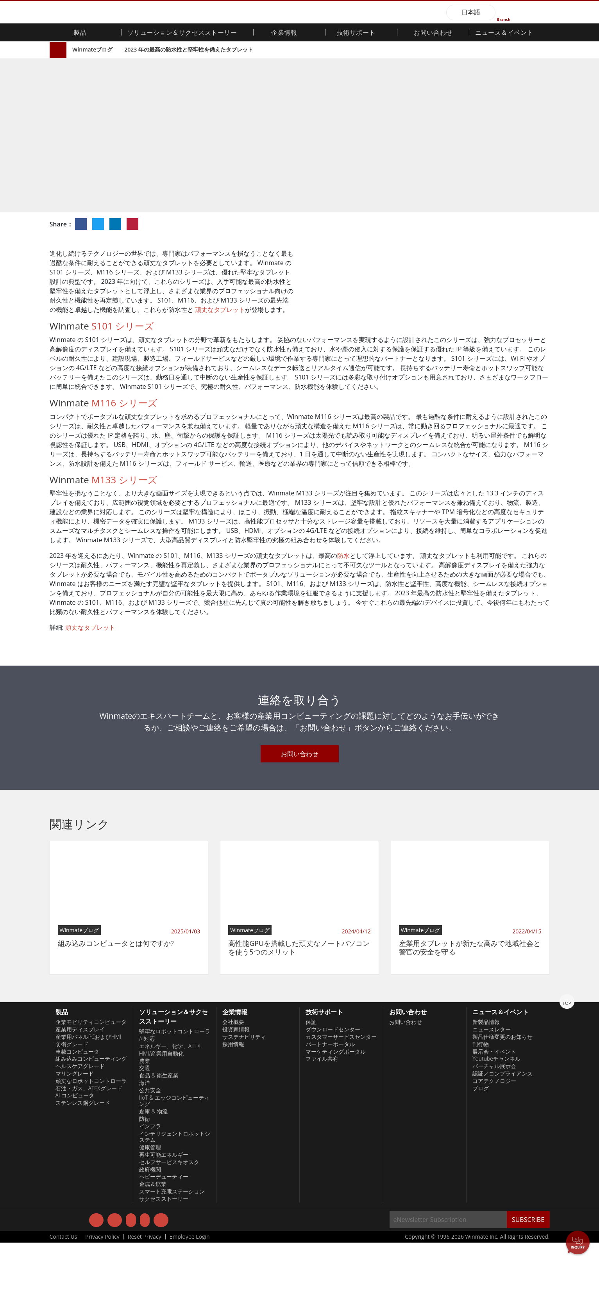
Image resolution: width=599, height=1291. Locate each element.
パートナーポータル (330, 1092)
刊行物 (480, 1092)
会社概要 (233, 1070)
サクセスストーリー (163, 1246)
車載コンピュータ (77, 1099)
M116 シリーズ (124, 450)
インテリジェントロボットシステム (174, 1185)
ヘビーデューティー (163, 1225)
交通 (144, 1116)
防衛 (144, 1167)
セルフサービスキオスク (169, 1210)
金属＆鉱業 (152, 1232)
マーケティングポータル (336, 1099)
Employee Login (190, 1285)
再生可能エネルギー (163, 1203)
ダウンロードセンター (333, 1077)
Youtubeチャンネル (496, 1107)
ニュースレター (491, 1077)
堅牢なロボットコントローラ (174, 1079)
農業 (144, 1109)
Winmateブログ (92, 49)
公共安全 (150, 1138)
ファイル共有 (322, 1107)
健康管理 (150, 1195)
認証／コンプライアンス (502, 1121)
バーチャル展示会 (494, 1114)
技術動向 (355, 178)
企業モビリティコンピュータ (91, 1070)
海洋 (144, 1131)
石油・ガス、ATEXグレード (88, 1136)
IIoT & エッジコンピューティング (174, 1149)
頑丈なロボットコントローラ (91, 1129)
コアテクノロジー (494, 1129)
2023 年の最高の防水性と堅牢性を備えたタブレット (188, 49)
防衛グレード (71, 1092)
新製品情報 (486, 1070)
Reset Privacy (144, 1285)
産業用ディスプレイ (80, 1077)
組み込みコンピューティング (91, 1107)
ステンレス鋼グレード (82, 1151)
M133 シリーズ (124, 527)
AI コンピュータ (75, 1143)
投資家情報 (236, 1077)
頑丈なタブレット (220, 309)
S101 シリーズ (122, 374)
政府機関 (150, 1217)
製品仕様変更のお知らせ (502, 1085)
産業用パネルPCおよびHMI (88, 1085)
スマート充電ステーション (172, 1239)
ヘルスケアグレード (80, 1114)
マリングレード (74, 1121)
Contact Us (63, 1285)
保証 (311, 1070)
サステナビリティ (244, 1085)
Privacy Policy (102, 1285)
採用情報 (233, 1092)
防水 (343, 604)
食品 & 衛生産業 (159, 1123)
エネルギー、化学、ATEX (169, 1094)
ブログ (480, 1136)
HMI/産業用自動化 (161, 1101)
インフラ (150, 1174)
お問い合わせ (433, 33)
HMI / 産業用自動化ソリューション (402, 178)
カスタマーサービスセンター (341, 1085)
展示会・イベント (494, 1099)
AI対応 (147, 1087)
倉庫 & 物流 (153, 1159)
